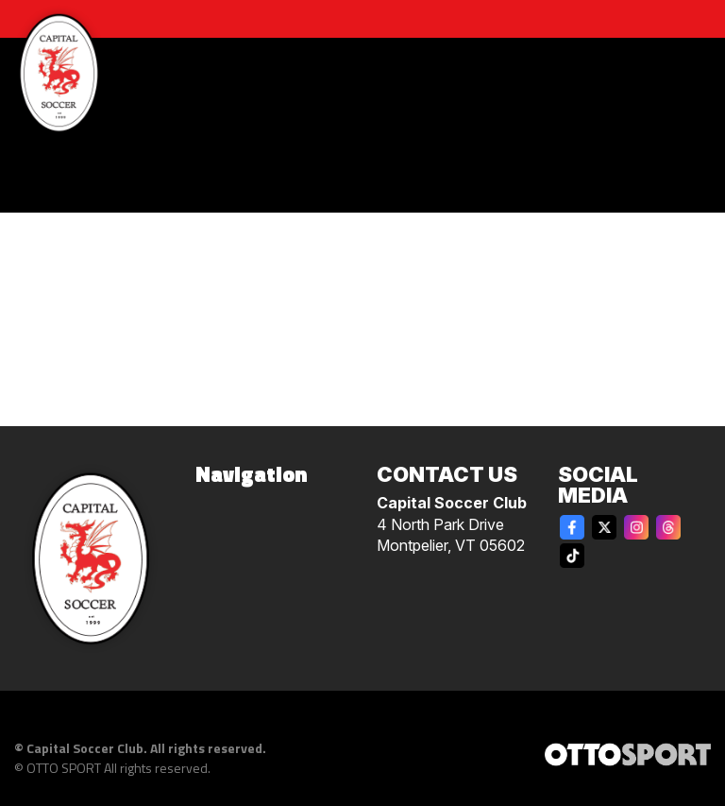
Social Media (598, 484)
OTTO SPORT (63, 768)
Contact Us (447, 474)
